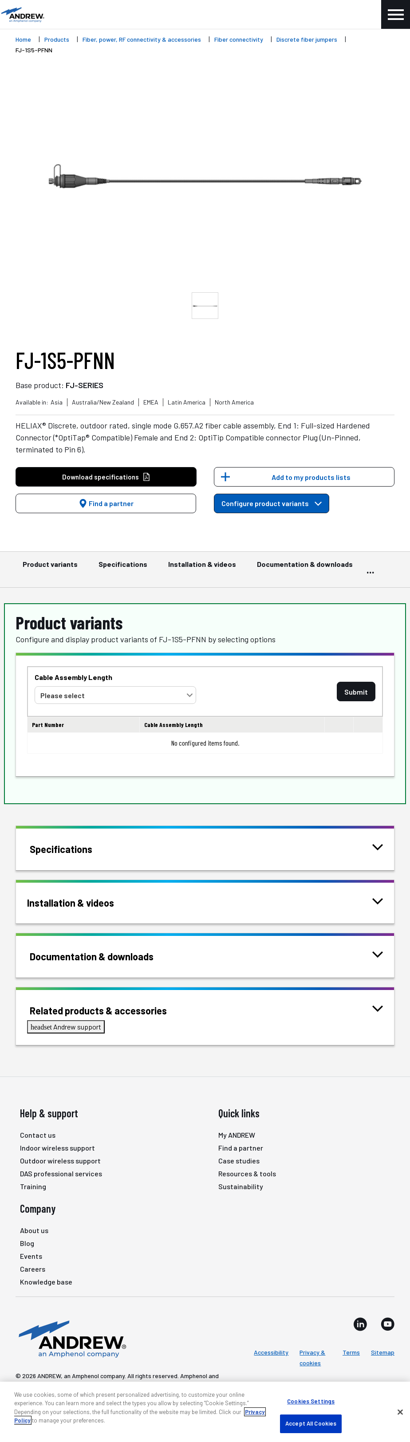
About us (34, 1230)
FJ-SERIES (84, 385)
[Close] (400, 1412)
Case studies (239, 1160)
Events (31, 1256)
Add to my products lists (311, 477)
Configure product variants (271, 503)
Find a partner (106, 503)
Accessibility (271, 1352)
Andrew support (66, 1026)
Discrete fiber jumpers (306, 39)
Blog (27, 1243)
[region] (205, 1412)
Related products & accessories (109, 1009)
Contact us (37, 1135)
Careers (32, 1269)
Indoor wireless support (57, 1147)
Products (56, 39)
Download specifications (106, 477)
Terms (351, 1352)
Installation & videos (202, 568)
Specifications (123, 568)
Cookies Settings (311, 1401)
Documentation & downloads (305, 568)
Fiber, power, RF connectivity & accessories (142, 39)
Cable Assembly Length (73, 677)
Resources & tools (247, 1173)
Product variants (50, 568)
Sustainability (240, 1186)
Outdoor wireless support (60, 1160)
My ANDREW (236, 1135)
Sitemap (382, 1352)
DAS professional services (61, 1173)
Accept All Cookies (310, 1423)
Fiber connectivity (238, 39)
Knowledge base (46, 1281)
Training (33, 1186)
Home (23, 39)
